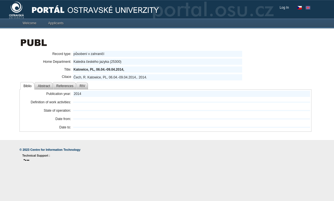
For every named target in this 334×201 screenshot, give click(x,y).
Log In (284, 7)
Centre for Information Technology (55, 149)
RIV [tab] (82, 86)
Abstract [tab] (44, 86)
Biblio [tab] (27, 86)
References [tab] (64, 86)
